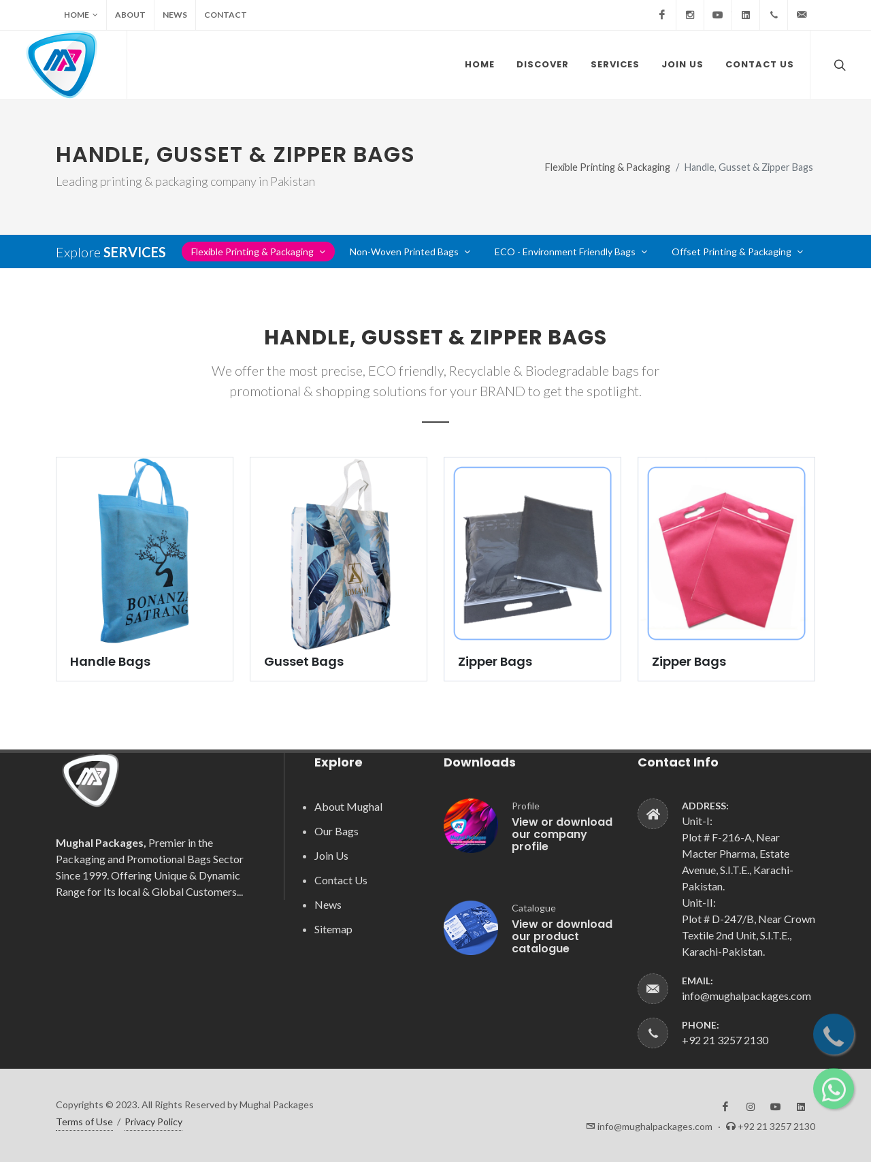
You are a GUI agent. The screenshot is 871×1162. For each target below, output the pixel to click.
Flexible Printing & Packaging (607, 167)
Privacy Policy (153, 1121)
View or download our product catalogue (562, 936)
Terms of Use (84, 1121)
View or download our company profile (562, 834)
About (130, 15)
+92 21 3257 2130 (725, 1039)
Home (81, 15)
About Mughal (348, 806)
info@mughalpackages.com (746, 995)
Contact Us (340, 879)
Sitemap (333, 928)
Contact (225, 15)
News (175, 15)
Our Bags (336, 830)
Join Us (331, 855)
